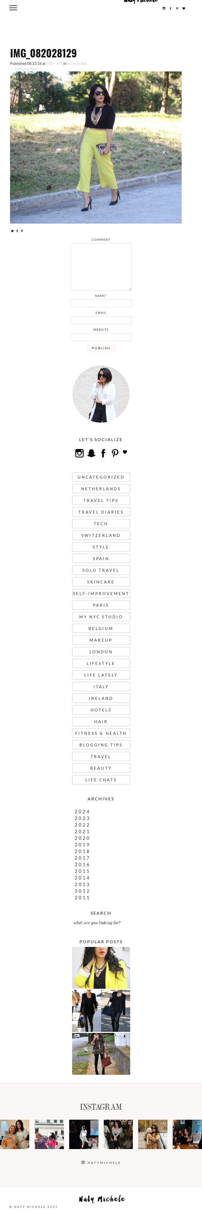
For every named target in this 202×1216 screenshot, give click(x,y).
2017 (83, 858)
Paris (101, 605)
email (101, 312)
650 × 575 (54, 63)
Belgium (101, 628)
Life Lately (101, 675)
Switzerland (101, 535)
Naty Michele (102, 1200)
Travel (101, 756)
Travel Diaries (101, 512)
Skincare (101, 581)
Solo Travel (101, 570)
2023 (83, 818)
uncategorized (101, 477)
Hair (101, 721)
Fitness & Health (101, 733)
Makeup (101, 640)
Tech (101, 523)
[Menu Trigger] (13, 7)
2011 (83, 897)
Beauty (101, 768)
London (101, 651)
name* (101, 295)
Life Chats (101, 779)
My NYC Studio (101, 616)
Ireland (101, 698)
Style (101, 547)
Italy (101, 686)
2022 (83, 825)
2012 (83, 891)
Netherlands (101, 488)
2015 (83, 871)
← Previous (19, 68)
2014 (83, 878)
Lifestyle (101, 663)
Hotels (101, 709)
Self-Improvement (101, 593)
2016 (83, 864)
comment (101, 239)
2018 (83, 851)
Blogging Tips (101, 744)
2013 (83, 884)
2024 (83, 811)
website (101, 329)
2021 (83, 831)
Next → (36, 68)
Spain (101, 558)
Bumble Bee (77, 63)
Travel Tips (101, 500)
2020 (83, 838)
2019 (83, 844)
